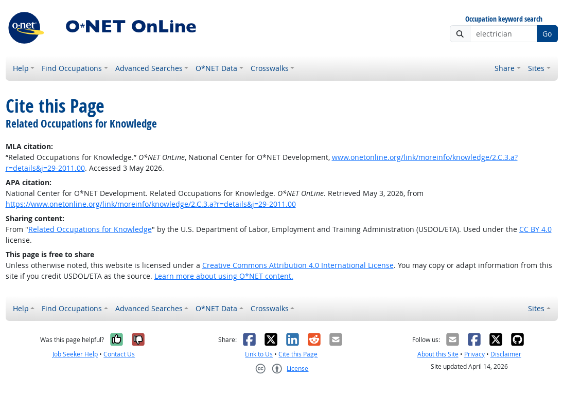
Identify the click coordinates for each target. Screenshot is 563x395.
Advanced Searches (149, 68)
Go (547, 34)
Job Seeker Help (75, 354)
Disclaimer (505, 354)
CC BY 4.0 (535, 229)
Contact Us (119, 354)
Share (505, 68)
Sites (536, 68)
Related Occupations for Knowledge (90, 229)
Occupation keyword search (503, 19)
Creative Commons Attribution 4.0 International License (298, 265)
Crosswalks (270, 68)
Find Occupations (72, 68)
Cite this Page (298, 354)
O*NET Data (216, 68)
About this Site (438, 354)
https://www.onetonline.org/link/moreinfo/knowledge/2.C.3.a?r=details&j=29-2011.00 (151, 204)
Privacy (474, 354)
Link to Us (259, 354)
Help (21, 68)
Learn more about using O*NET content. (223, 276)
